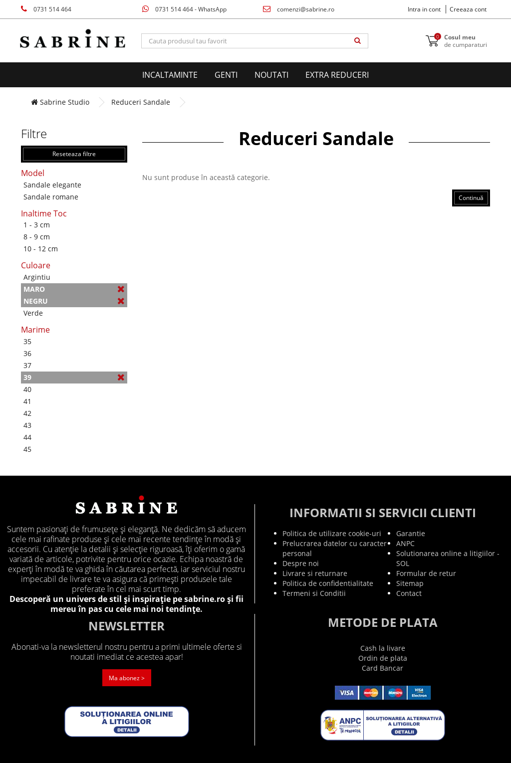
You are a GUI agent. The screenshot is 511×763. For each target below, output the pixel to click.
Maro (74, 289)
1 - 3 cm (36, 224)
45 (27, 449)
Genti (226, 74)
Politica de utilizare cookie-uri (331, 533)
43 (27, 425)
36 (27, 353)
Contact (409, 593)
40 (27, 389)
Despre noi (300, 563)
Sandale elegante (52, 185)
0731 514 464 (46, 9)
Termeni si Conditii (314, 593)
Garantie (410, 533)
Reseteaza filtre (74, 154)
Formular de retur (426, 573)
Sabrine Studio (60, 102)
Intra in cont (424, 9)
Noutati (271, 74)
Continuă (471, 197)
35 (27, 341)
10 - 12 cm (40, 248)
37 (27, 365)
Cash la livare (382, 648)
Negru (74, 301)
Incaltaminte (170, 74)
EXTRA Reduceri (337, 74)
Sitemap (410, 583)
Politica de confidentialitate (327, 583)
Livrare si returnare (314, 573)
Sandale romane (50, 196)
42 (27, 413)
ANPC (405, 543)
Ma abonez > (127, 678)
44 (27, 437)
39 (74, 377)
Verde (33, 313)
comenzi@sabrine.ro (298, 9)
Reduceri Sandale (140, 102)
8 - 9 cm (36, 236)
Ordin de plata (382, 658)
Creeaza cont (468, 9)
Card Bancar (382, 668)
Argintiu (36, 277)
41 (27, 401)
